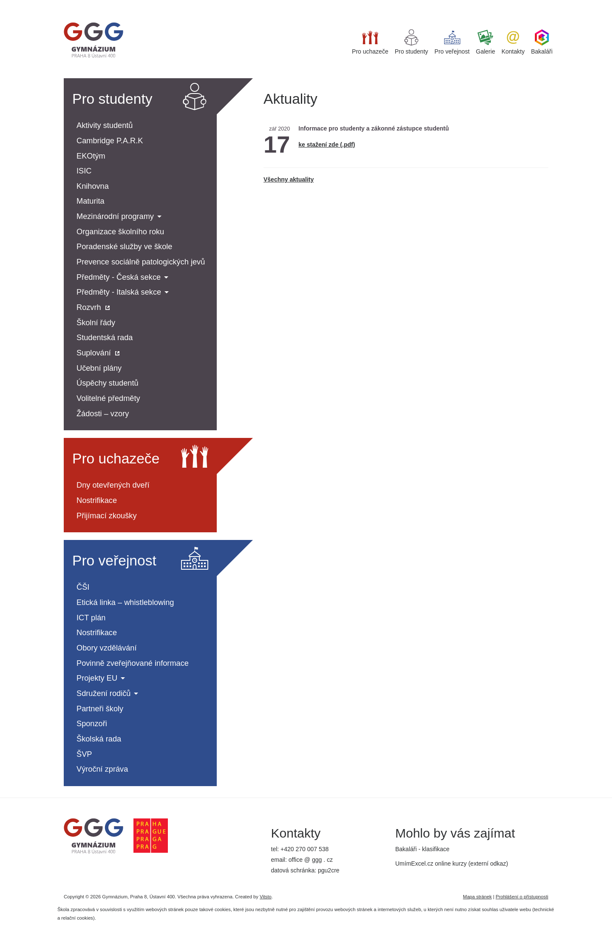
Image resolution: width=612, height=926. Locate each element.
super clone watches (27, 3)
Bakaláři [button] (541, 42)
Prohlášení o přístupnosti (522, 896)
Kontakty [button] (513, 42)
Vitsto (266, 896)
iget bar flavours (132, 3)
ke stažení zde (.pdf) (326, 144)
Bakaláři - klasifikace (422, 849)
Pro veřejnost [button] (451, 42)
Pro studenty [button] (411, 42)
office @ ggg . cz (311, 859)
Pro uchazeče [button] (370, 42)
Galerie (485, 42)
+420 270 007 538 (304, 849)
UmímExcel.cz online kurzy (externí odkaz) (451, 863)
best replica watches (83, 3)
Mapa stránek (477, 896)
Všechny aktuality (289, 179)
